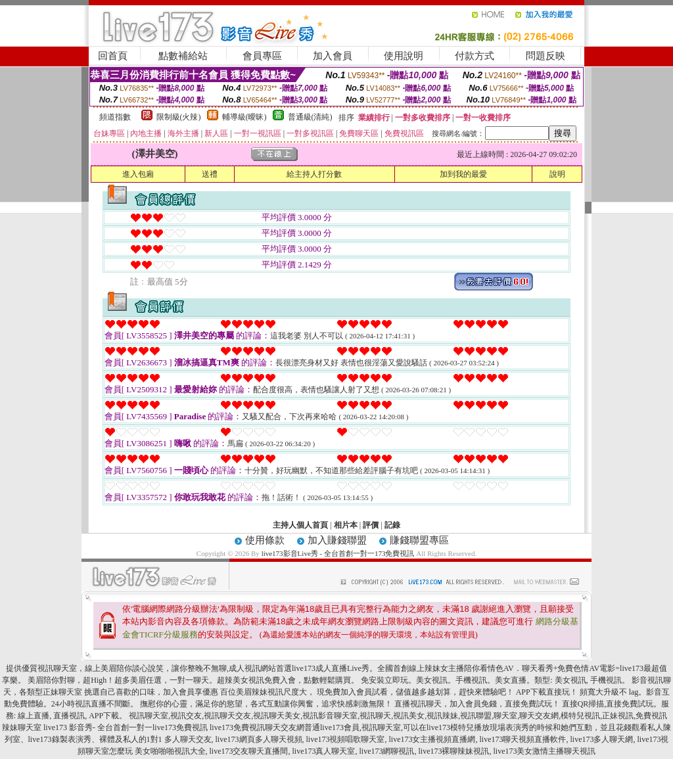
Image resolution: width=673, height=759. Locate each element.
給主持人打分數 (314, 174)
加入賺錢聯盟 (337, 540)
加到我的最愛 (463, 174)
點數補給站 (183, 56)
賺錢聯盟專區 (419, 540)
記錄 (392, 525)
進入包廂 (138, 174)
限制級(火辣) (178, 117)
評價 (371, 525)
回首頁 (113, 56)
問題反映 (545, 56)
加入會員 (332, 56)
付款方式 (474, 56)
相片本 (346, 525)
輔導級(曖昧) (244, 117)
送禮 (210, 174)
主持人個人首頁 (300, 525)
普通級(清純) (310, 117)
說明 (557, 174)
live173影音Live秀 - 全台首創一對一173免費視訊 (338, 553)
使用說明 (403, 56)
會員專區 (262, 56)
